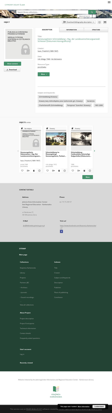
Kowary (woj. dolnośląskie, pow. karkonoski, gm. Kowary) (61, 101)
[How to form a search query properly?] (94, 16)
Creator (57, 273)
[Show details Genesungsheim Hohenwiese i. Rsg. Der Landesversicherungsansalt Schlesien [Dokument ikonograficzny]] (39, 170)
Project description (27, 318)
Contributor (58, 297)
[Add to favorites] (99, 22)
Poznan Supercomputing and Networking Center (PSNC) (80, 409)
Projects (23, 278)
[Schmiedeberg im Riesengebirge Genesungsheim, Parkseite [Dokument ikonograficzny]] (56, 139)
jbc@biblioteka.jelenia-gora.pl (34, 225)
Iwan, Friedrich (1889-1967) (48, 51)
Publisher (57, 287)
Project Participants (27, 323)
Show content (12, 64)
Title (55, 268)
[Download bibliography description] (28, 170)
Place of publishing (61, 292)
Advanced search (84, 16)
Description (58, 282)
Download (11, 69)
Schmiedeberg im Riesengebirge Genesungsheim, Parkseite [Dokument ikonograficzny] (56, 154)
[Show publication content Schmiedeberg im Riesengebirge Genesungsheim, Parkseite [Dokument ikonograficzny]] (59, 170)
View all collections (27, 305)
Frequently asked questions (30, 338)
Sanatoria (90, 101)
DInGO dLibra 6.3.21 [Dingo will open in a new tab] (34, 409)
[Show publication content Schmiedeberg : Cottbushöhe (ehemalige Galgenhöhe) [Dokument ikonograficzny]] (84, 170)
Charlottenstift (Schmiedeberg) (51, 105)
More (88, 177)
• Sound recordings (27, 297)
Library (22, 273)
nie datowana (56, 59)
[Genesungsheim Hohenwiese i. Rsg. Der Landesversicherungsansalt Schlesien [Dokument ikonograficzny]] (31, 139)
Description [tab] (47, 30)
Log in (22, 354)
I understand (99, 406)
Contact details (25, 333)
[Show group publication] (31, 128)
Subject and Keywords (62, 278)
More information (83, 406)
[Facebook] (61, 231)
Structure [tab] (96, 30)
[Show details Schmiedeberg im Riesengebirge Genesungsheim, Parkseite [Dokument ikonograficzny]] (64, 170)
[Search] (92, 12)
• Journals (23, 292)
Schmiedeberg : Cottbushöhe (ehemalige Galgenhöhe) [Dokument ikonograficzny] (80, 154)
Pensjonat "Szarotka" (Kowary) (79, 105)
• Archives (23, 287)
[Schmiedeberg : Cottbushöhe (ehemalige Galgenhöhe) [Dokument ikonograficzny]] (81, 139)
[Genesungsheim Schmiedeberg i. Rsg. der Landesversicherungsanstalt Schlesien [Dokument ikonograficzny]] (18, 44)
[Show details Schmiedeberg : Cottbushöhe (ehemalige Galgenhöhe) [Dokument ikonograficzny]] (89, 170)
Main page (23, 255)
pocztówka (42, 67)
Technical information (28, 328)
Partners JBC (24, 282)
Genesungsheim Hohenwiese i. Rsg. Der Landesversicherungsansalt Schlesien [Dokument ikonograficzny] (30, 154)
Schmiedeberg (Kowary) (48, 97)
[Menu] (109, 2)
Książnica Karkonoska (28, 268)
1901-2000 (99, 105)
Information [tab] (71, 30)
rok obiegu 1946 (44, 59)
